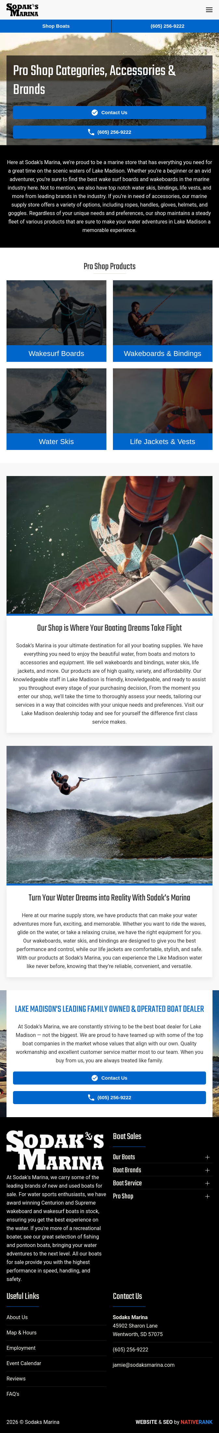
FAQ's (13, 1394)
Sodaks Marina (130, 1317)
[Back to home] (22, 10)
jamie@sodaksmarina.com (144, 1365)
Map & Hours (22, 1333)
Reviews (16, 1379)
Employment (21, 1348)
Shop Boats (56, 26)
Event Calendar (24, 1363)
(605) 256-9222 (130, 1350)
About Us (17, 1317)
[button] (209, 9)
